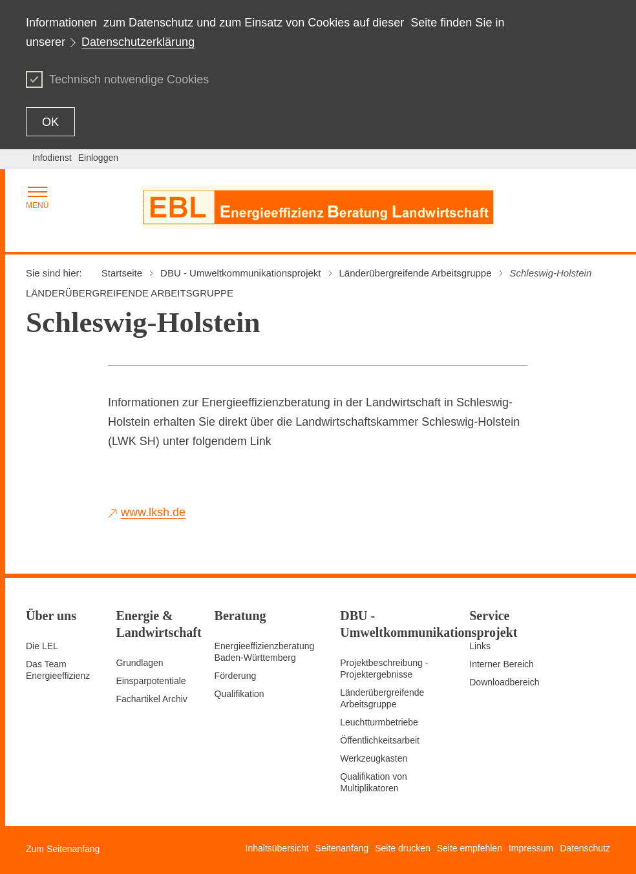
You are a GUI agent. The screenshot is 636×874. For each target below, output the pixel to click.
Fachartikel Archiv (151, 699)
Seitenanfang (342, 848)
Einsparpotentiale (151, 681)
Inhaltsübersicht (277, 848)
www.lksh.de (153, 512)
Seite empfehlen (469, 848)
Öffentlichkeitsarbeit (379, 740)
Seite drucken (402, 848)
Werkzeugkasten (373, 758)
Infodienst (52, 157)
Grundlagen (139, 663)
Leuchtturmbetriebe (379, 722)
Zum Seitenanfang (63, 849)
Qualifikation (239, 694)
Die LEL (42, 646)
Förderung (236, 676)
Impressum (531, 848)
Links (480, 646)
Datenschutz (585, 848)
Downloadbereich (504, 682)
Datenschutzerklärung (138, 42)
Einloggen (98, 157)
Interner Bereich (501, 664)
